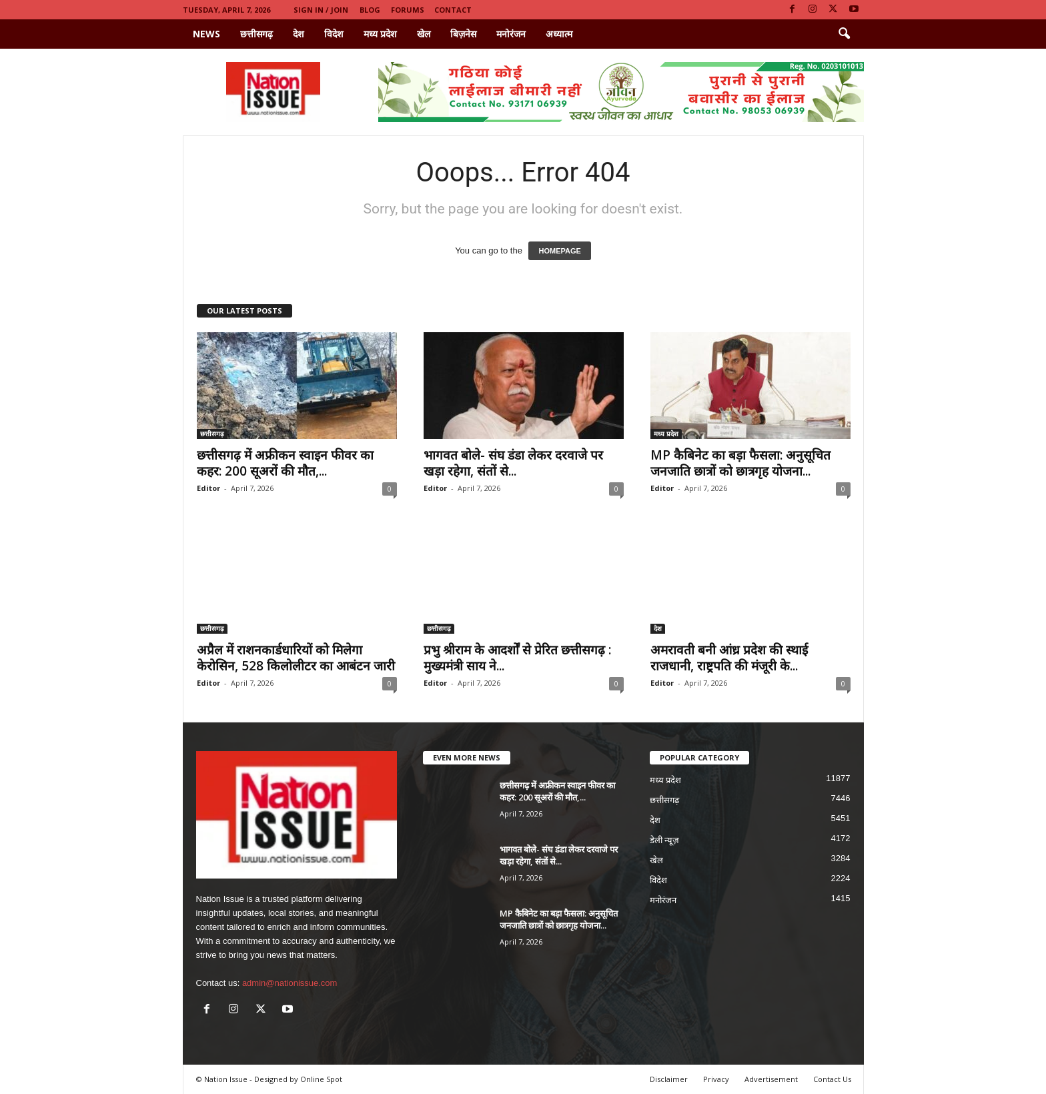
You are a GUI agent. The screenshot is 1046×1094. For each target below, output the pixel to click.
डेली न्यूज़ (665, 840)
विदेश (334, 33)
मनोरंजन (511, 33)
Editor (208, 488)
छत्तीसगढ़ (256, 33)
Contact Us (832, 1079)
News (206, 33)
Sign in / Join (321, 10)
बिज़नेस (463, 33)
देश (298, 33)
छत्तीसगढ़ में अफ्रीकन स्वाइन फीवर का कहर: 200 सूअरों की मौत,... (285, 463)
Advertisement (771, 1079)
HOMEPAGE (559, 251)
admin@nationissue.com (290, 983)
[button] (844, 34)
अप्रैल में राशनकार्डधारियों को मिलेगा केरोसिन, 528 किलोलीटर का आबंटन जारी (296, 657)
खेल (423, 33)
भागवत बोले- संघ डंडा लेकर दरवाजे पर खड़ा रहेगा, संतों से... (513, 463)
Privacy (716, 1079)
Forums (407, 10)
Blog (370, 10)
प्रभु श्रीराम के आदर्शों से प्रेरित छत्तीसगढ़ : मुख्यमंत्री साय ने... (517, 657)
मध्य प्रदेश (380, 33)
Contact (453, 10)
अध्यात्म (559, 33)
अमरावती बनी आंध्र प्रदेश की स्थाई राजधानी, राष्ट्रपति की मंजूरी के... (729, 657)
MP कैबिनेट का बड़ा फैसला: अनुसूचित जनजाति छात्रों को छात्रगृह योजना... (740, 463)
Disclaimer (669, 1079)
